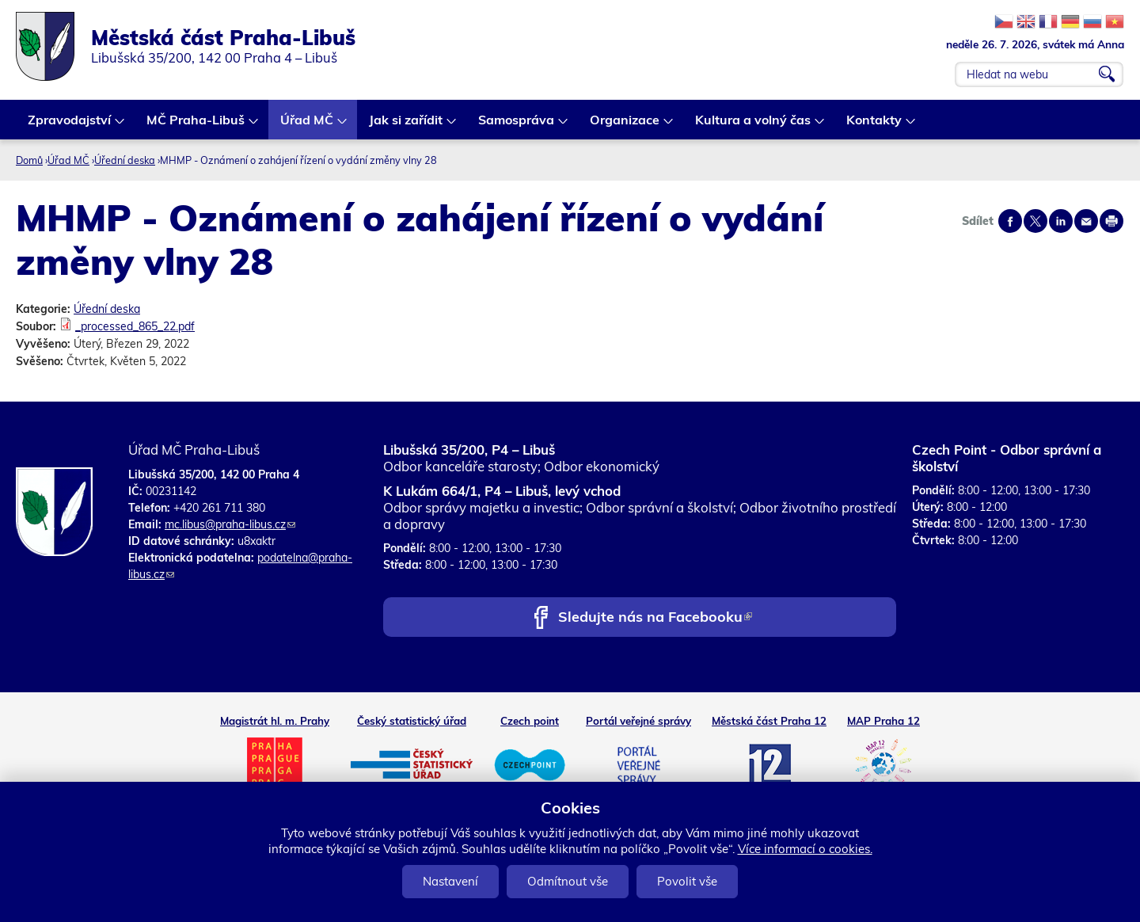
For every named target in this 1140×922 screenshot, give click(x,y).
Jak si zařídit (406, 125)
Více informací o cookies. (805, 848)
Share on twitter (1035, 221)
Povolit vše (687, 881)
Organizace (625, 125)
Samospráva (517, 125)
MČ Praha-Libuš (196, 125)
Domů (29, 160)
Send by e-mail (1086, 221)
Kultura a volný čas (753, 125)
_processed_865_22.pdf (135, 326)
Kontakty (874, 125)
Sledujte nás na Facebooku (655, 618)
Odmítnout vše (567, 881)
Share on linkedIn (1061, 221)
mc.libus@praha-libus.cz (230, 524)
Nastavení (450, 881)
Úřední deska (124, 160)
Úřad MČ (307, 125)
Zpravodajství (70, 125)
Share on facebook (1010, 221)
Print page (1111, 221)
